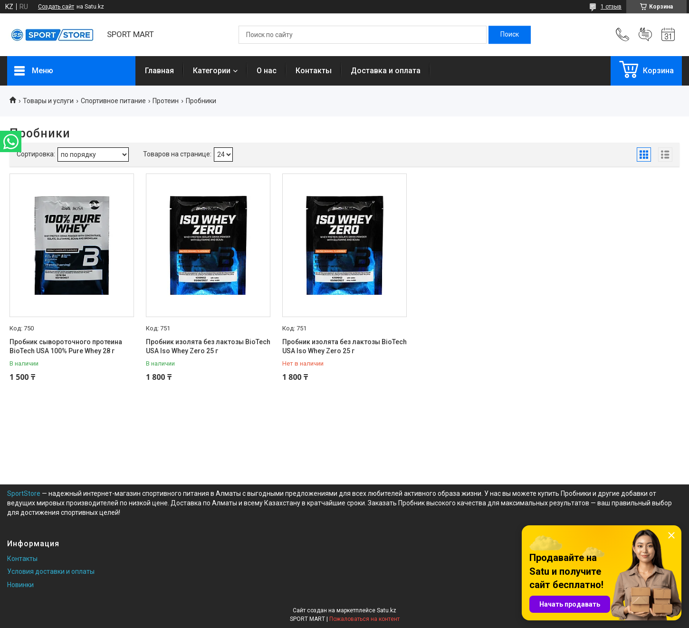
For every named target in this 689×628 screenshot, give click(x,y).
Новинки (20, 585)
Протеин (166, 101)
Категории (211, 70)
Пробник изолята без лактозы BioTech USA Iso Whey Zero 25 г (208, 346)
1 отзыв (611, 6)
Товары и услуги (48, 101)
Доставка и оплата (386, 70)
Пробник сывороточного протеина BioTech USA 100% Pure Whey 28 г (66, 346)
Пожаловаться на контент (364, 619)
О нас (267, 70)
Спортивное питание (113, 101)
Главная (159, 70)
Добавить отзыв (645, 34)
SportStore (23, 493)
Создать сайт (56, 6)
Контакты (314, 70)
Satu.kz (386, 610)
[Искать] (509, 35)
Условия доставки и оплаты (51, 571)
